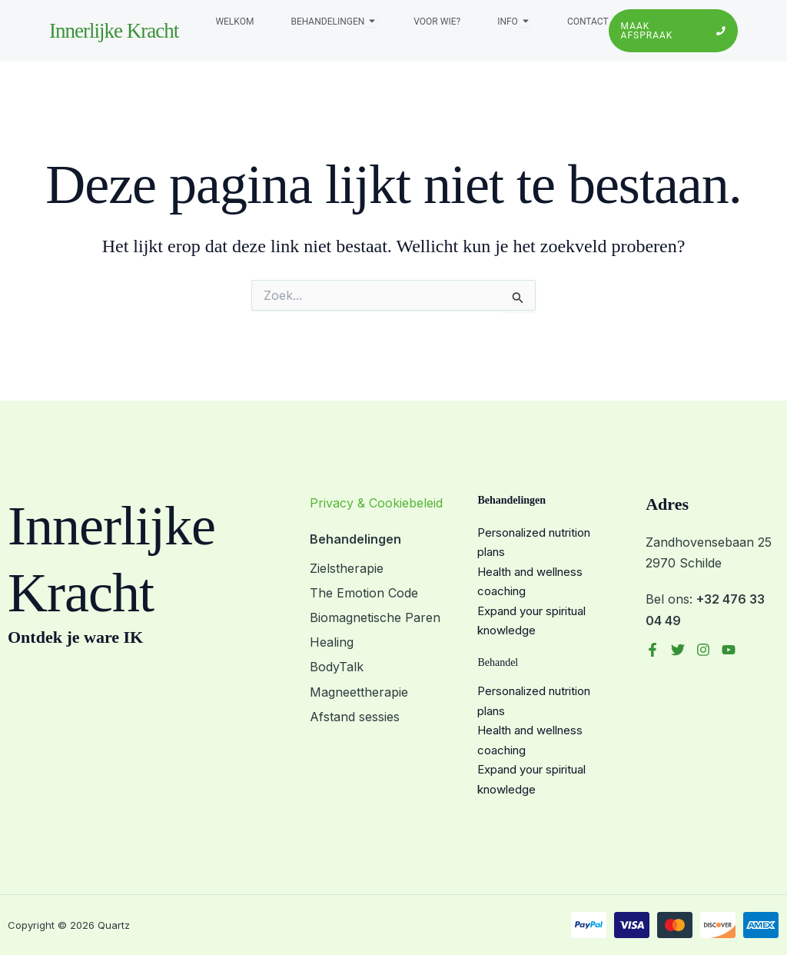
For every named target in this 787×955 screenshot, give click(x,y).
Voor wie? (436, 21)
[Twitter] (678, 650)
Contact (588, 21)
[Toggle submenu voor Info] (524, 21)
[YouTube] (729, 650)
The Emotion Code (364, 593)
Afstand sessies (355, 716)
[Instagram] (703, 650)
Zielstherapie (347, 568)
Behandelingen (327, 21)
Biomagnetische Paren (375, 617)
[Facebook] (652, 650)
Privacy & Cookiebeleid (376, 503)
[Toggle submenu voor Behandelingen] (370, 21)
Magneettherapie (359, 692)
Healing (332, 642)
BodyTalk (337, 666)
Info (507, 21)
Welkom (234, 21)
